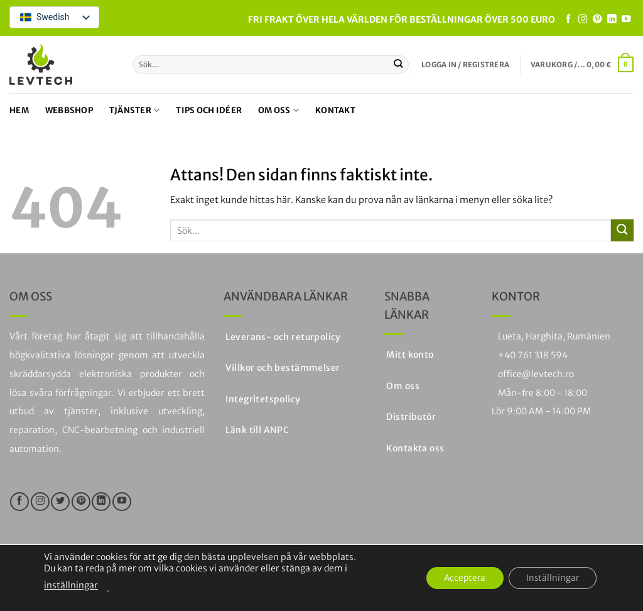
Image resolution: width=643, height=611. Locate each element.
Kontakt (335, 110)
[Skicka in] (398, 64)
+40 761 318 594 (533, 355)
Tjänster (134, 110)
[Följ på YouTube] (626, 19)
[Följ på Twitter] (60, 501)
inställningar (71, 585)
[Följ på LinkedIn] (611, 19)
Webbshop (69, 110)
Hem (19, 110)
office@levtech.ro (536, 374)
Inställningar (551, 578)
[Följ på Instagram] (582, 19)
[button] (465, 64)
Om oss (278, 110)
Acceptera (459, 578)
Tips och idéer (209, 110)
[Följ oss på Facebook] (568, 19)
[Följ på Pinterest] (597, 19)
